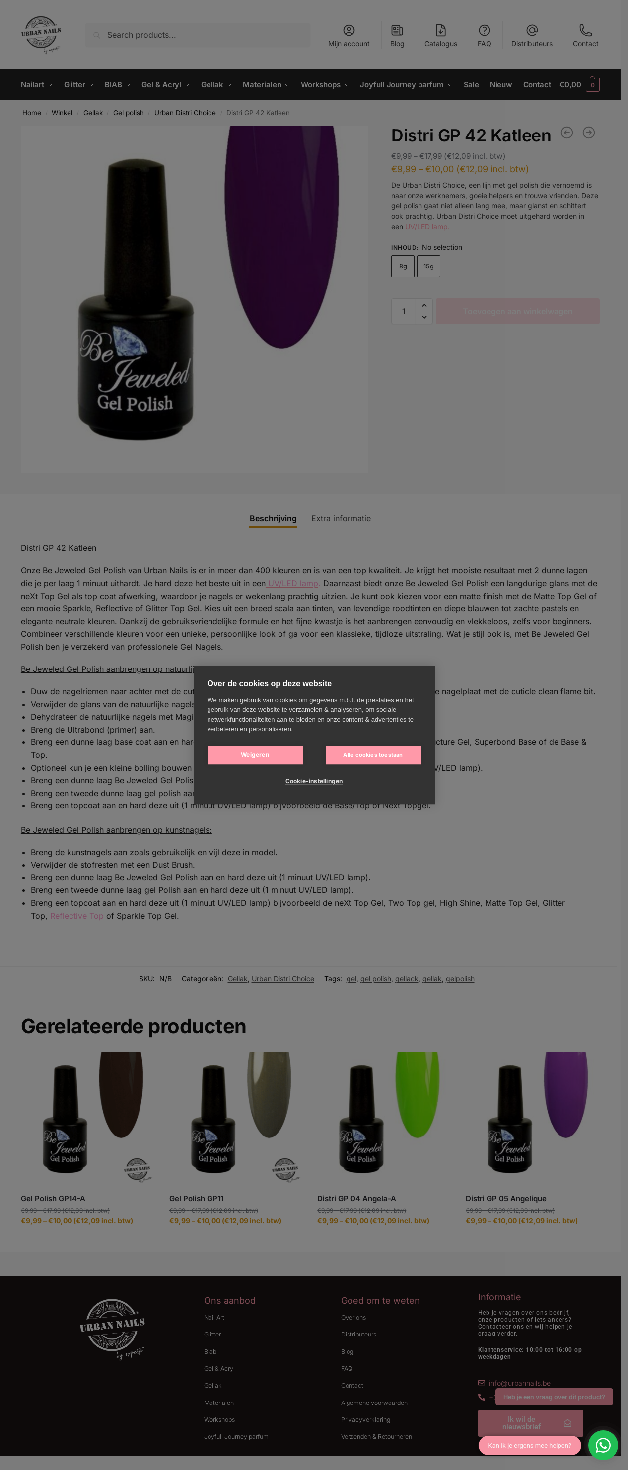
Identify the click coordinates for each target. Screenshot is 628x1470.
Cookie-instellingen (314, 781)
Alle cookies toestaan (373, 754)
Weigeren (255, 754)
